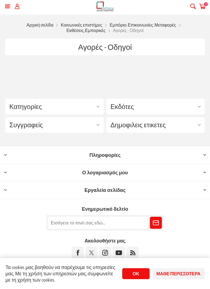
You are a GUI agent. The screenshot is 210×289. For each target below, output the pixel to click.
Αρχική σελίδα (40, 25)
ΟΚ (136, 273)
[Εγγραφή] (98, 223)
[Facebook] (78, 253)
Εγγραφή (156, 223)
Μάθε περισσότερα (178, 273)
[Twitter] (91, 253)
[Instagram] (105, 253)
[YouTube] (119, 253)
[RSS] (132, 253)
